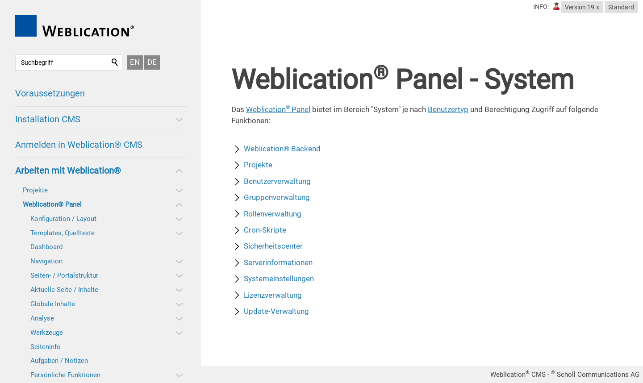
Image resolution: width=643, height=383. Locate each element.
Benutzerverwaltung (277, 181)
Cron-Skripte (265, 229)
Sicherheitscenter (273, 245)
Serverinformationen (278, 262)
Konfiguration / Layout (63, 219)
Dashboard (46, 247)
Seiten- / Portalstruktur (64, 275)
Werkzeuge (46, 333)
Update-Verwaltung (276, 311)
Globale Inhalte (52, 304)
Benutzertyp (448, 109)
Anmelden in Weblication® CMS (78, 144)
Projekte (35, 190)
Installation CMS (47, 119)
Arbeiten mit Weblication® (68, 170)
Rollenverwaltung (272, 213)
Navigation (46, 261)
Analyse (42, 318)
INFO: (541, 6)
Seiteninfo (45, 347)
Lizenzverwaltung (273, 295)
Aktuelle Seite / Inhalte (64, 290)
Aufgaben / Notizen (59, 361)
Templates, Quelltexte (62, 233)
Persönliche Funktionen (65, 375)
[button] (178, 119)
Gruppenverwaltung (277, 197)
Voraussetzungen (50, 93)
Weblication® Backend (282, 148)
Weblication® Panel (52, 204)
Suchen (115, 62)
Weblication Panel (278, 109)
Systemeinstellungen (279, 278)
